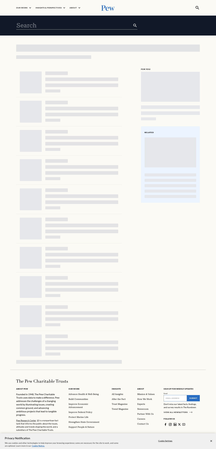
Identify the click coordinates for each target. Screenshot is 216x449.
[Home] (42, 381)
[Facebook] (165, 424)
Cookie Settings (165, 441)
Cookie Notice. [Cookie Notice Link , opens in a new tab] (38, 446)
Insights (116, 389)
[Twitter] (179, 424)
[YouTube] (184, 424)
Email (166, 393)
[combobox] (74, 25)
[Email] (175, 398)
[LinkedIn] (175, 424)
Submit (193, 398)
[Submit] (135, 25)
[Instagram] (170, 424)
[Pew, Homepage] (108, 8)
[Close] (211, 441)
